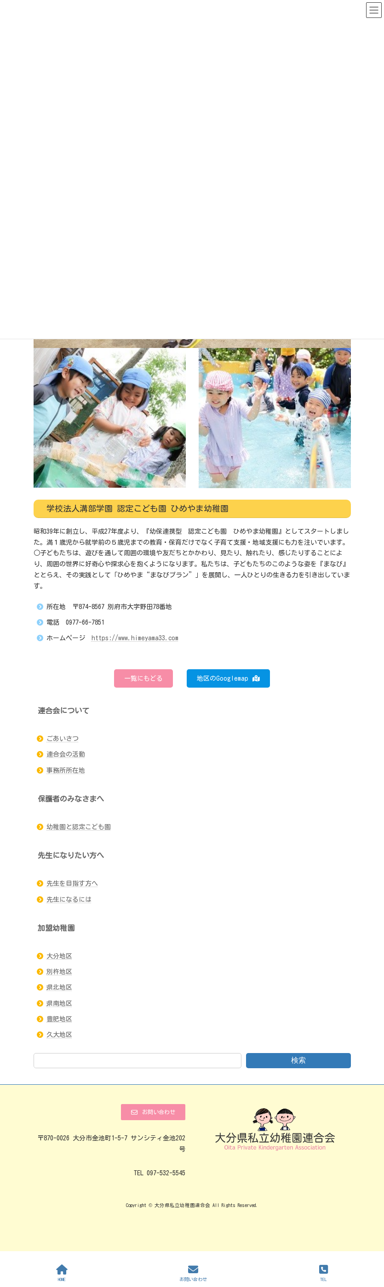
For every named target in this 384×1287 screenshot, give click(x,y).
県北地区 (59, 987)
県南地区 (59, 1003)
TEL (323, 1272)
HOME (62, 1272)
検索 (298, 1060)
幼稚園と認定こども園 (78, 827)
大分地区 (59, 956)
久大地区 (59, 1034)
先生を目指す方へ (72, 883)
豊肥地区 (59, 1019)
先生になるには (69, 899)
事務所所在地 (65, 770)
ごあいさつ (62, 738)
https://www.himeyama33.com (135, 638)
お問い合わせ (193, 1272)
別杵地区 (59, 971)
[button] (143, 678)
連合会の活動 (65, 754)
